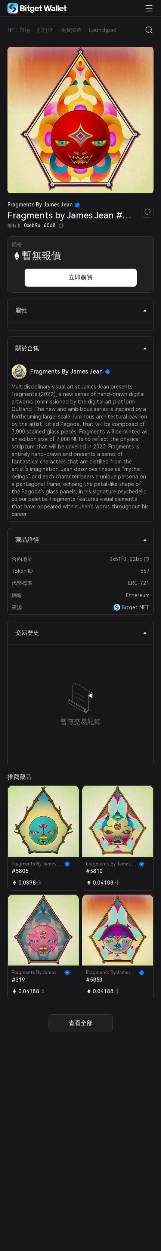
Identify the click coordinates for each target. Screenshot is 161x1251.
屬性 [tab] (81, 310)
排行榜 (45, 30)
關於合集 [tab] (81, 348)
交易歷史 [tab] (81, 632)
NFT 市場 (18, 30)
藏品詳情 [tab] (81, 539)
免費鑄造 (71, 30)
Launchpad (103, 30)
